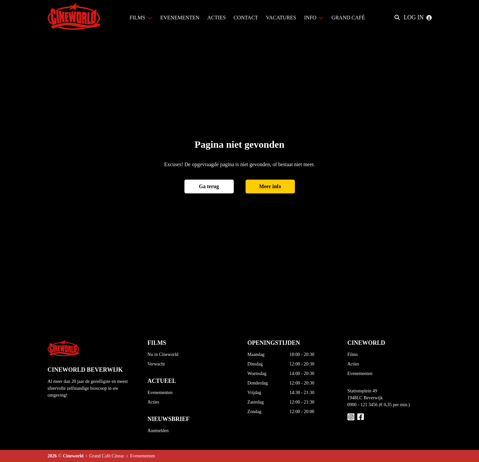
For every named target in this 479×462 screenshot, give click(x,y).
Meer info (270, 186)
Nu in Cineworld (163, 354)
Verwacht (156, 364)
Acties (153, 402)
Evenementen (160, 392)
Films (352, 354)
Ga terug (209, 186)
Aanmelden (158, 430)
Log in (418, 17)
